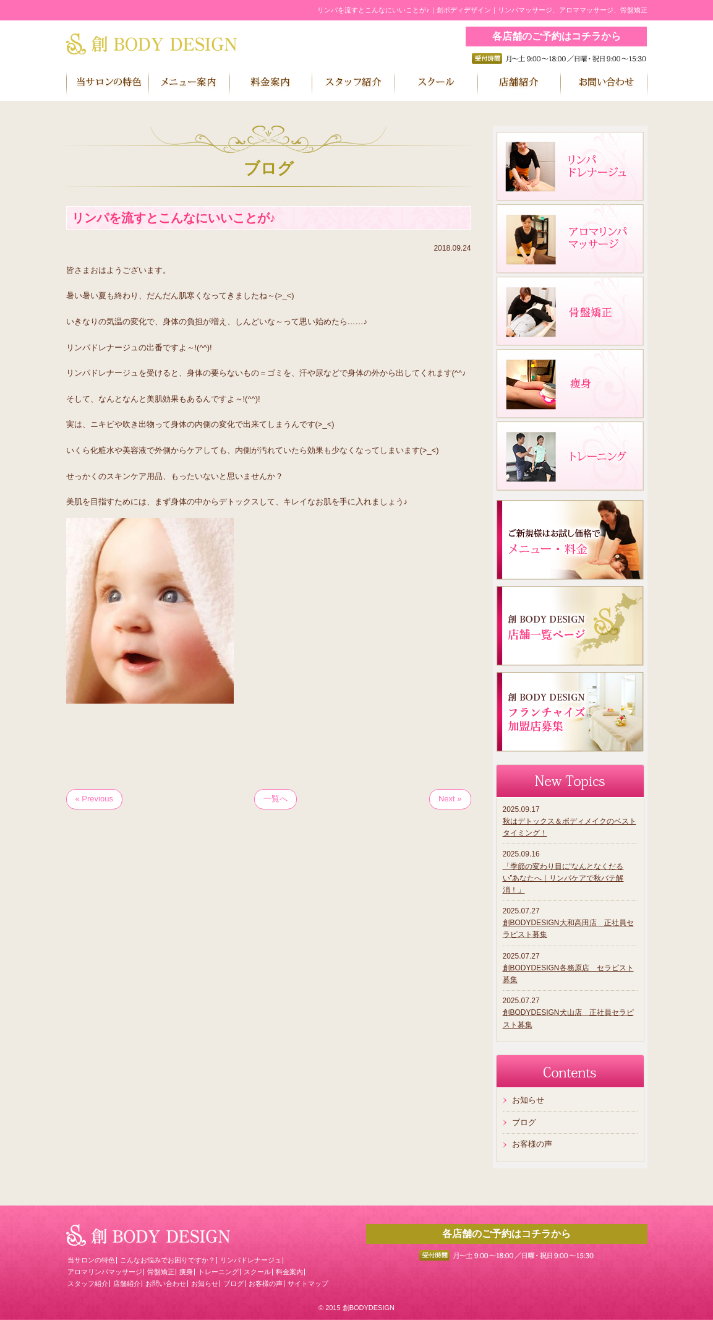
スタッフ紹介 (87, 1283)
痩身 (186, 1271)
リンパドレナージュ (250, 1260)
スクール (257, 1271)
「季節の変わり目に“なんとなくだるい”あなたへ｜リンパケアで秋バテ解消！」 (563, 878)
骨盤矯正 (160, 1271)
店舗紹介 (126, 1283)
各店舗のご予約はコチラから (556, 36)
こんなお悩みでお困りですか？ (167, 1260)
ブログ (524, 1122)
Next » (450, 798)
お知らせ (528, 1100)
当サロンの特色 (91, 1260)
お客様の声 (532, 1144)
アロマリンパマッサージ (104, 1271)
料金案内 (289, 1271)
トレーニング (218, 1271)
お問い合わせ (165, 1283)
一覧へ (275, 798)
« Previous (94, 798)
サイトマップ (308, 1283)
